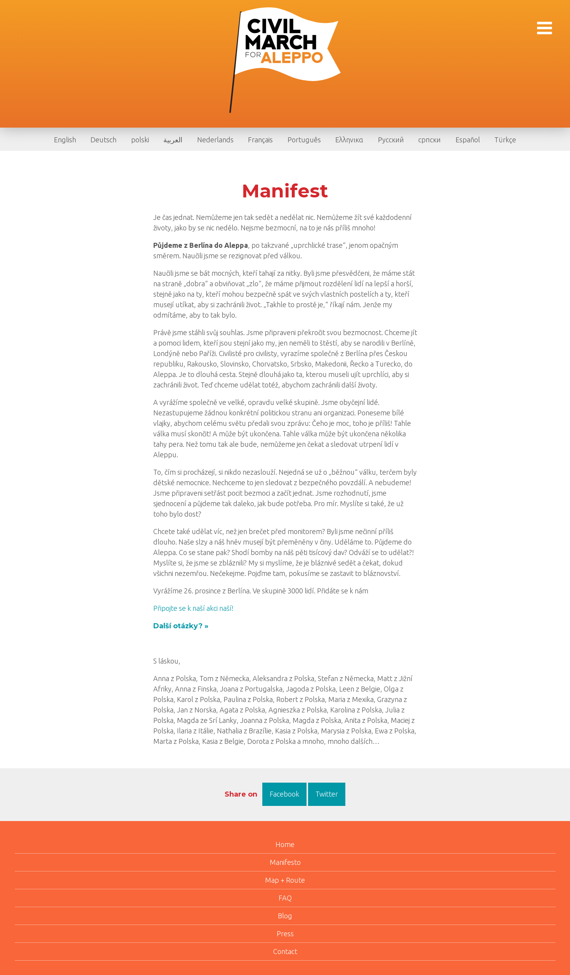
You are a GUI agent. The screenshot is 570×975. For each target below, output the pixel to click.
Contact (285, 951)
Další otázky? (178, 626)
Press (285, 933)
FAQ (285, 898)
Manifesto (285, 862)
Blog (285, 916)
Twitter (326, 794)
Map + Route (285, 880)
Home (285, 844)
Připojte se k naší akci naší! (193, 608)
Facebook (284, 794)
